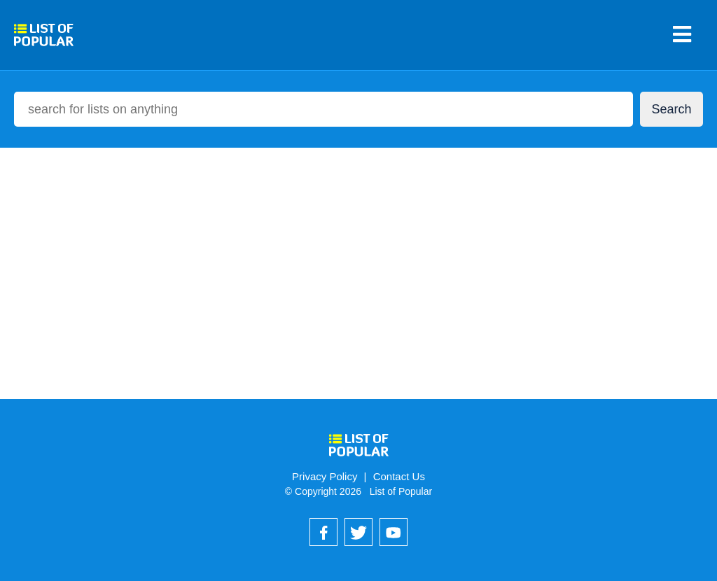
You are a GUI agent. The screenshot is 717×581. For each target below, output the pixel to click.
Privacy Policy (324, 476)
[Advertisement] (358, 259)
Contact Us (399, 476)
